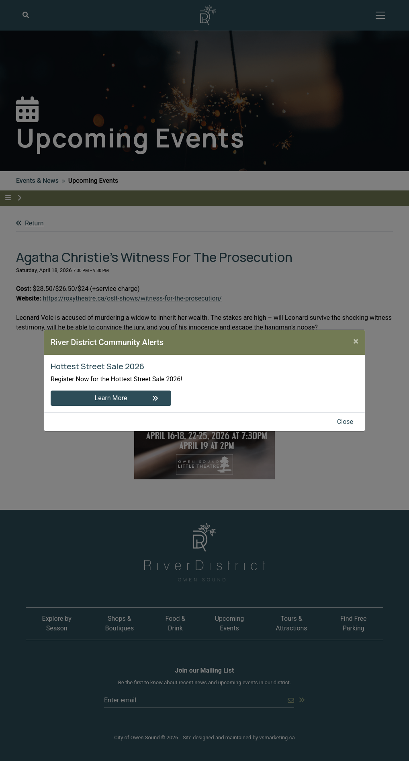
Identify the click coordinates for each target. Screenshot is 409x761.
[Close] (356, 341)
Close (345, 422)
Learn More (111, 398)
